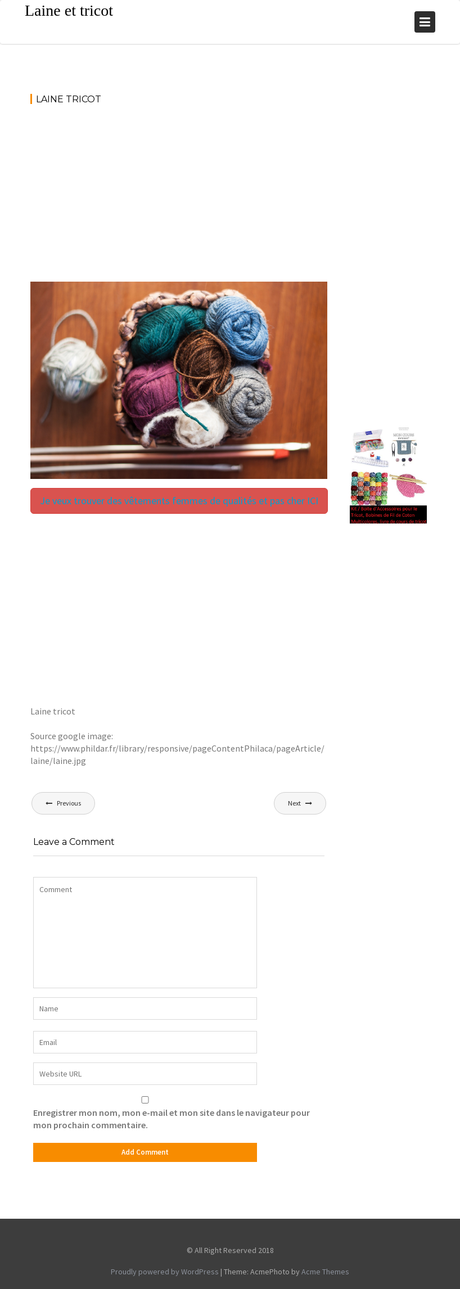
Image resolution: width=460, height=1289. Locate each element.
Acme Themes (325, 1272)
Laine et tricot (69, 10)
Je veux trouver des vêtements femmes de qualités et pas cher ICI (179, 500)
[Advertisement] (178, 198)
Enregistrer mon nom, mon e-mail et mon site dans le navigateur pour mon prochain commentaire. (171, 1118)
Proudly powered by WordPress (165, 1272)
